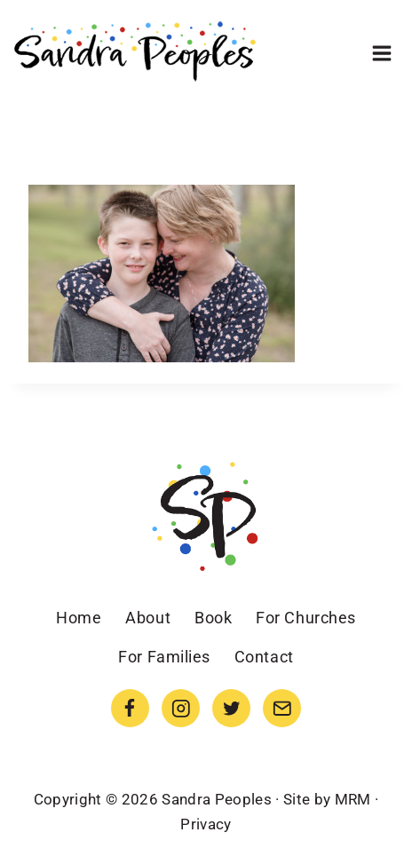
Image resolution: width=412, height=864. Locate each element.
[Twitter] (231, 708)
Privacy (205, 824)
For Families (164, 656)
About (147, 617)
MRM (353, 799)
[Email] (282, 708)
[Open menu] (381, 52)
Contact (264, 656)
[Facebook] (130, 708)
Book (213, 617)
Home (78, 617)
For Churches (305, 617)
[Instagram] (181, 708)
